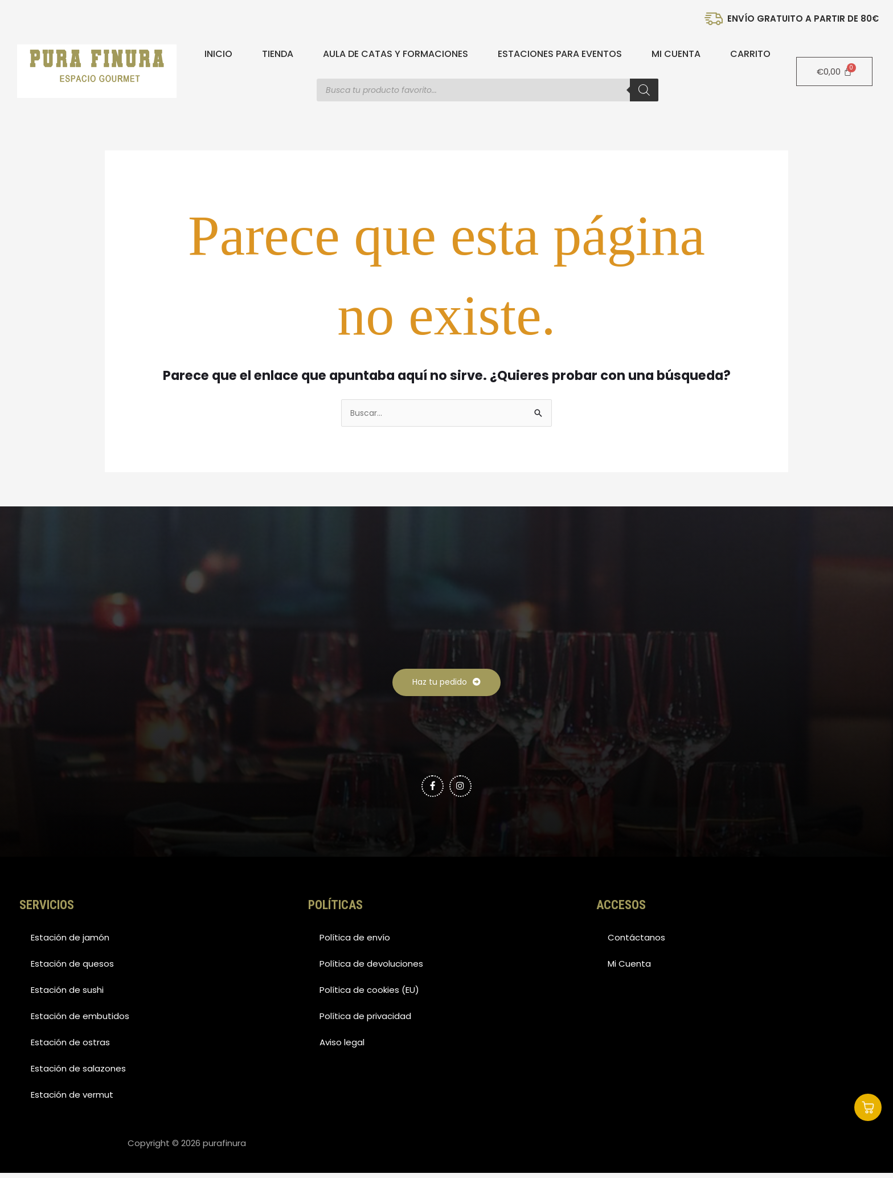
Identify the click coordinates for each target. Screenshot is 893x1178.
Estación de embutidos (80, 1021)
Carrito (750, 53)
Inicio (218, 53)
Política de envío (354, 942)
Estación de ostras (70, 1047)
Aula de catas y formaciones (395, 53)
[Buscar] (644, 90)
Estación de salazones (78, 1073)
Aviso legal (341, 1047)
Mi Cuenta (676, 53)
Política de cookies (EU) (369, 995)
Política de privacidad (365, 1021)
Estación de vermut (72, 1100)
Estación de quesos (72, 969)
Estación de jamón (70, 942)
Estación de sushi (67, 995)
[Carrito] (834, 71)
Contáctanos (636, 942)
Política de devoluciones (371, 969)
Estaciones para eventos (560, 53)
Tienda (277, 53)
